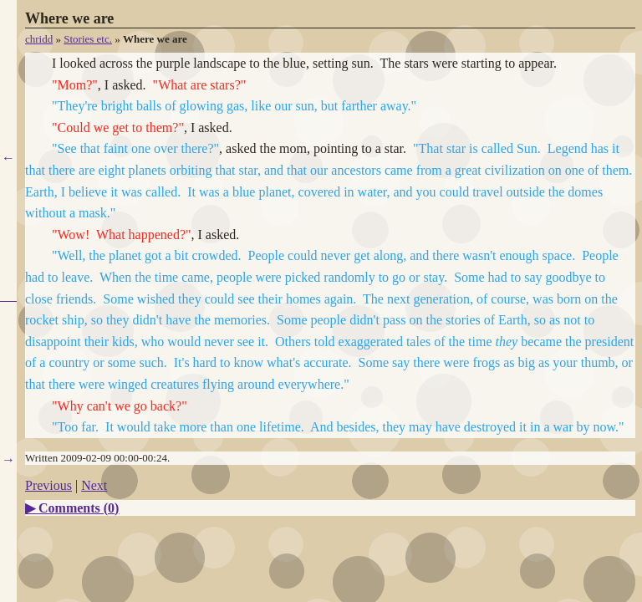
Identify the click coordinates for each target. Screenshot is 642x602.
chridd (39, 39)
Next (94, 485)
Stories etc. (88, 39)
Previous (48, 485)
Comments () (78, 508)
